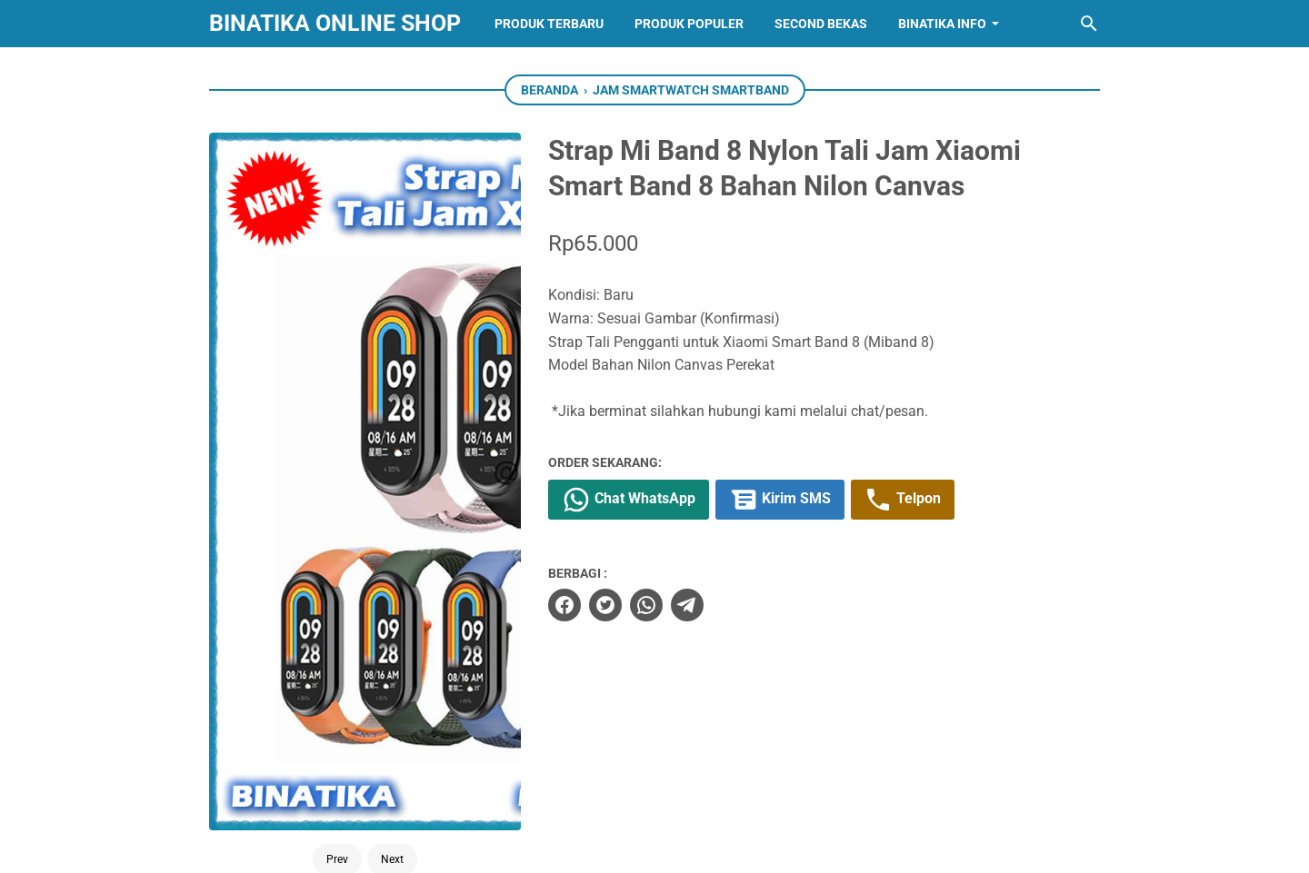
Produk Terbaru (549, 23)
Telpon (903, 499)
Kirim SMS (780, 499)
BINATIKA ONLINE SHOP (335, 23)
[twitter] (605, 605)
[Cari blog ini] (1089, 24)
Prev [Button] (337, 473)
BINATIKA (694, 844)
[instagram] (654, 771)
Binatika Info (942, 23)
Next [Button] (392, 473)
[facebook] (564, 605)
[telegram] (687, 605)
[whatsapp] (646, 605)
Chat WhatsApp (628, 499)
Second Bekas (820, 23)
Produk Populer (689, 23)
